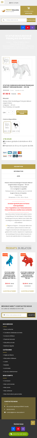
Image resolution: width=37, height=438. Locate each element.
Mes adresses (8, 391)
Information (18, 171)
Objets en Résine (9, 355)
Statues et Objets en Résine (21, 42)
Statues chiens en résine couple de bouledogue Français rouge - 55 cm (27, 275)
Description (18, 166)
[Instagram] (32, 27)
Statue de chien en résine (17, 44)
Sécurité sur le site (9, 342)
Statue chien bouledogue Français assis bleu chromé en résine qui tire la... (9, 275)
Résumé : (6, 98)
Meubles (6, 365)
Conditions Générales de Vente (13, 332)
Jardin (6, 361)
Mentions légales (9, 346)
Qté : (4, 112)
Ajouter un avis (19, 90)
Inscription (31, 315)
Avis (18, 176)
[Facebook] (23, 27)
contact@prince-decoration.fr (15, 412)
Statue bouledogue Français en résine (14, 46)
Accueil (8, 42)
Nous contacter (8, 329)
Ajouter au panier (23, 112)
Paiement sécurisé (9, 339)
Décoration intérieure (10, 358)
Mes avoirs (7, 387)
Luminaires (7, 368)
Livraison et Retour (9, 336)
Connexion (7, 381)
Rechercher (31, 20)
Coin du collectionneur (10, 371)
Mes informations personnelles (13, 394)
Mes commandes (9, 384)
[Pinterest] (27, 27)
